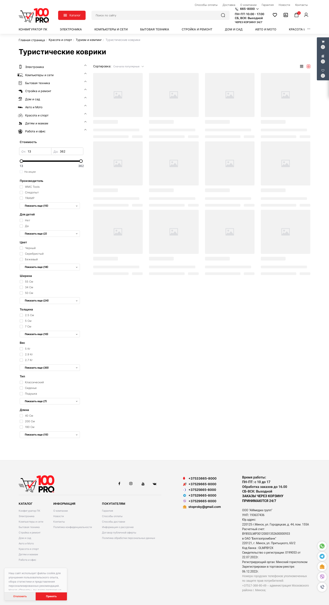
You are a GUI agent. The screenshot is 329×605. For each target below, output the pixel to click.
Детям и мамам (28, 554)
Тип (22, 376)
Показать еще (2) (51, 233)
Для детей (27, 214)
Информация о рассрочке (118, 527)
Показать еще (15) (51, 205)
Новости (58, 516)
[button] (322, 587)
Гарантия (107, 510)
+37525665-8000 (199, 490)
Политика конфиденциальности (72, 527)
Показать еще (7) (51, 401)
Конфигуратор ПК (33, 29)
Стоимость (28, 142)
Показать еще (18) (51, 267)
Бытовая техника (154, 29)
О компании (60, 510)
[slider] (51, 161)
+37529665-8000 (199, 484)
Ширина (26, 276)
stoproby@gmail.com (204, 507)
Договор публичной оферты (119, 532)
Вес (22, 342)
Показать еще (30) (51, 367)
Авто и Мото (265, 29)
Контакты (59, 521)
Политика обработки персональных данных (128, 538)
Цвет (23, 242)
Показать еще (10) (51, 334)
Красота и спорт (303, 29)
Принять (51, 596)
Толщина (26, 309)
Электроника (71, 29)
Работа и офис (27, 559)
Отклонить (20, 596)
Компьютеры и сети (111, 29)
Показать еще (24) (51, 300)
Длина (24, 410)
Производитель (31, 181)
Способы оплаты (112, 516)
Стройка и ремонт (197, 29)
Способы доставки (113, 521)
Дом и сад (234, 29)
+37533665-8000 (200, 478)
